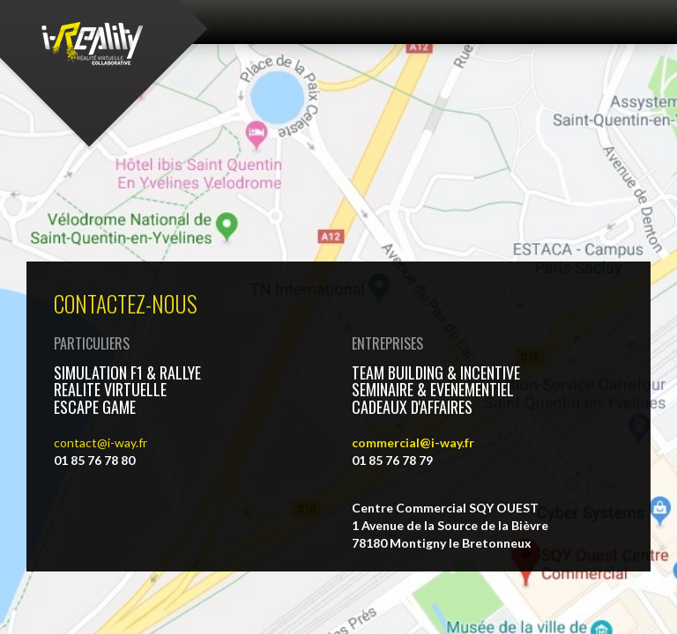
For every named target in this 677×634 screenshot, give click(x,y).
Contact (43, 404)
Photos (127, 478)
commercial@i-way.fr (413, 292)
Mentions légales (322, 478)
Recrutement (448, 478)
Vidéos (50, 478)
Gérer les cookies (575, 478)
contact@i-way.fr (100, 292)
